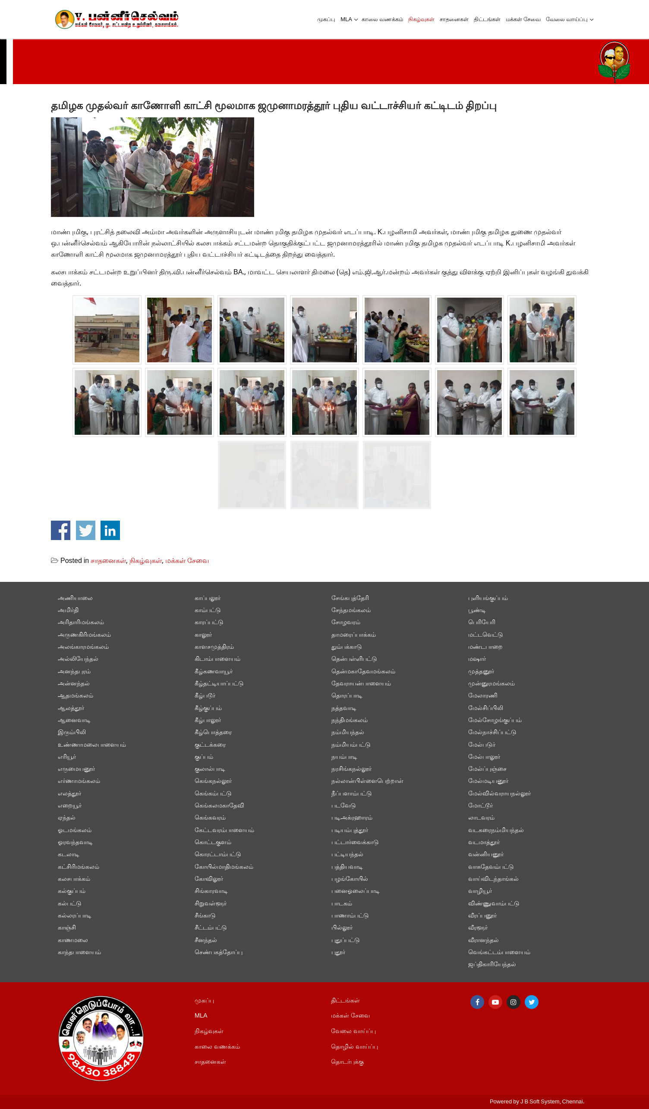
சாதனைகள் (108, 561)
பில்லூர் (342, 928)
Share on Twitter (85, 530)
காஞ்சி (67, 928)
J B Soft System (540, 1102)
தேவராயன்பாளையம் (361, 684)
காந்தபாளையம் (79, 952)
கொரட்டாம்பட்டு (218, 854)
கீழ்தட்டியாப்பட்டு (219, 684)
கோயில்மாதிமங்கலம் (224, 867)
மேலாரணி (483, 696)
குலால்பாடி (210, 769)
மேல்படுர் (481, 745)
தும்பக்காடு (346, 647)
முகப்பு (204, 1001)
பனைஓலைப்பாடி (355, 891)
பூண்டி (477, 610)
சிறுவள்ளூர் (211, 904)
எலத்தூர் (69, 794)
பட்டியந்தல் (347, 854)
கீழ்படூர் (205, 696)
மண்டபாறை (485, 647)
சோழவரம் (345, 622)
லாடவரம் (481, 818)
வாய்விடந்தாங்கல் (493, 879)
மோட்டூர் (480, 806)
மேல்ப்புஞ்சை (487, 769)
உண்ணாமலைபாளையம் (92, 745)
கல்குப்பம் (71, 891)
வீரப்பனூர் (482, 916)
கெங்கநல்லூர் (213, 781)
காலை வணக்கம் (217, 1047)
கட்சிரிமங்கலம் (78, 867)
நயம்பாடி (344, 757)
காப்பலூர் (208, 598)
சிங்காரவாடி (211, 891)
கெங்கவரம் (210, 818)
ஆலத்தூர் (71, 708)
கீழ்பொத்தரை (213, 732)
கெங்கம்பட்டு (213, 794)
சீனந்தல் (206, 940)
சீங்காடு (205, 916)
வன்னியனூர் (486, 854)
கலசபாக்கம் (74, 879)
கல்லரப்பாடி (74, 916)
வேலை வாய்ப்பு (353, 1031)
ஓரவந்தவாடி (75, 842)
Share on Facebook (60, 530)
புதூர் (338, 952)
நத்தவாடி (343, 708)
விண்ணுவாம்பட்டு (494, 904)
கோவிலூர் (209, 879)
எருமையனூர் (76, 769)
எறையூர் (70, 806)
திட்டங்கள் (345, 1001)
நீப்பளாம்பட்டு (351, 794)
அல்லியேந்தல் (78, 659)
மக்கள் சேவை (187, 561)
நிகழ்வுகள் (145, 561)
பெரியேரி (481, 622)
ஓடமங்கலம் (74, 830)
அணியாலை (75, 598)
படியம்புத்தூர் (349, 830)
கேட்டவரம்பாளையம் (224, 830)
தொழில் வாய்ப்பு (354, 1047)
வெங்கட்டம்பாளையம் (499, 952)
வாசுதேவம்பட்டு (491, 867)
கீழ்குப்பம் (208, 708)
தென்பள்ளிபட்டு (354, 659)
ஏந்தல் (67, 818)
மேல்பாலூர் (484, 757)
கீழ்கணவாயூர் (214, 671)
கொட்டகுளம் (213, 842)
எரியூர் (67, 757)
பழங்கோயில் (349, 879)
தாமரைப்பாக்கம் (353, 635)
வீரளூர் (478, 928)
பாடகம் (341, 904)
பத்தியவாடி (347, 867)
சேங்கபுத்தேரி (350, 598)
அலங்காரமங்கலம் (83, 647)
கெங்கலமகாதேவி (219, 806)
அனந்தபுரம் (74, 671)
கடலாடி (68, 854)
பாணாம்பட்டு (350, 916)
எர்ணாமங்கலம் (79, 781)
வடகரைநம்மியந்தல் (496, 830)
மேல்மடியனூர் (488, 781)
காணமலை (73, 940)
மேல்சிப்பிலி (485, 708)
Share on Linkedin (110, 530)
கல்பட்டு (70, 904)
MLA (201, 1016)
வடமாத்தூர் (484, 842)
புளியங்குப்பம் (488, 598)
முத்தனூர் (481, 671)
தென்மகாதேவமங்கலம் (363, 671)
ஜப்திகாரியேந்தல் (492, 964)
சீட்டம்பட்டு (211, 928)
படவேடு (343, 806)
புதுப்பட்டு (345, 940)
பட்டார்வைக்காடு (355, 842)
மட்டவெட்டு (485, 635)
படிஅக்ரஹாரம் (351, 818)
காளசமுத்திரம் (214, 647)
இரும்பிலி (72, 732)
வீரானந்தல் (483, 940)
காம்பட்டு (208, 610)
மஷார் (477, 659)
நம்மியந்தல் (347, 732)
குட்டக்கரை (210, 745)
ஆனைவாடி (74, 720)
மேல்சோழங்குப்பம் (495, 720)
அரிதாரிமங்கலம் (81, 622)
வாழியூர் (480, 891)
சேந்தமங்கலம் (351, 610)
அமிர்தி (68, 610)
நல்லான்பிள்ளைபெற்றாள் (367, 781)
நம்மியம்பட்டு (351, 745)
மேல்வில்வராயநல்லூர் (499, 794)
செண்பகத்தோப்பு (219, 952)
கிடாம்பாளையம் (217, 659)
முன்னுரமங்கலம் (491, 684)
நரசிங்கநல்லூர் (351, 769)
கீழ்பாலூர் (208, 720)
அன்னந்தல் (74, 684)
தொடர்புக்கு (347, 1062)
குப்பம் (204, 757)
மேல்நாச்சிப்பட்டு (492, 732)
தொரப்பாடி (346, 696)
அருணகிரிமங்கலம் (84, 635)
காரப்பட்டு (209, 622)
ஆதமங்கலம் (75, 696)
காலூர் (203, 635)
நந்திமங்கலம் (349, 720)
